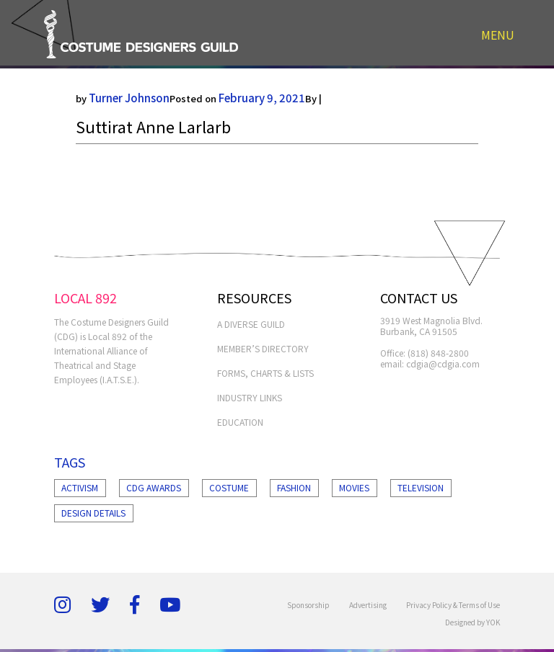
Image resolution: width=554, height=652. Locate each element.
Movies (354, 487)
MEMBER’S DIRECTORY (263, 348)
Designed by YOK (472, 622)
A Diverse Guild (251, 324)
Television (420, 487)
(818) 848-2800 (438, 353)
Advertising (368, 604)
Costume (229, 487)
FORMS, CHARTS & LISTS (265, 373)
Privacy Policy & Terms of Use (453, 604)
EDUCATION (240, 422)
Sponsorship (308, 604)
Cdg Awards (153, 487)
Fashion (294, 487)
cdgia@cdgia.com (443, 363)
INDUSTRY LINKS (249, 397)
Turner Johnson (129, 97)
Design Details (93, 512)
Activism (79, 487)
